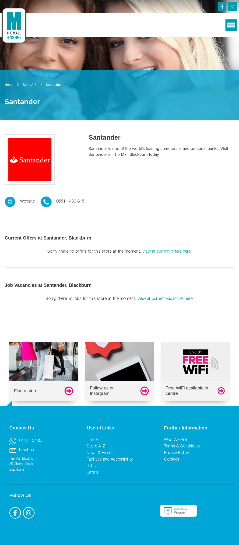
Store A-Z (96, 446)
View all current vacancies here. (165, 299)
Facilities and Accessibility (110, 460)
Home (92, 440)
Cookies (171, 460)
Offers (92, 473)
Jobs (91, 466)
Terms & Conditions (182, 446)
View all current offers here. (167, 252)
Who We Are (175, 440)
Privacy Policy (176, 453)
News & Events (100, 453)
